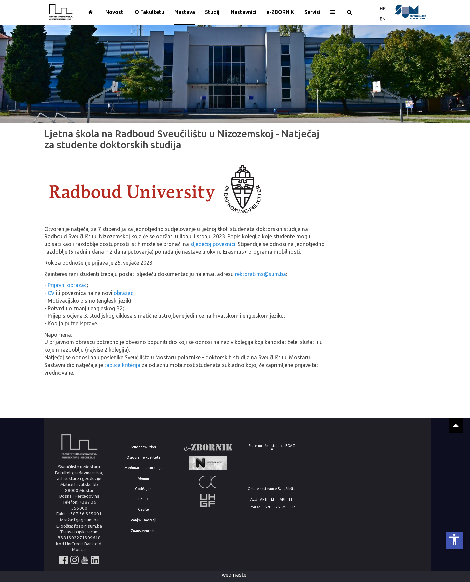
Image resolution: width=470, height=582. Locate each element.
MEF (286, 507)
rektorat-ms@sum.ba (260, 274)
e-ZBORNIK (280, 12)
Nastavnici (243, 12)
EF (273, 499)
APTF (264, 499)
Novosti (115, 12)
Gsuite (143, 509)
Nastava (184, 12)
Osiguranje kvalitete (143, 457)
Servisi (312, 12)
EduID (143, 499)
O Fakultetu (149, 12)
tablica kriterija (122, 365)
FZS (277, 507)
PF (294, 507)
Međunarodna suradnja (143, 468)
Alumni (143, 478)
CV (51, 293)
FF (291, 499)
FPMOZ (254, 507)
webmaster (235, 574)
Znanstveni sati (143, 531)
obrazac (123, 293)
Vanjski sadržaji (143, 520)
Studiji (213, 12)
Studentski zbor (143, 447)
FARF (282, 499)
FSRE (267, 507)
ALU (253, 499)
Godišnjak (143, 489)
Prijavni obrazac (67, 285)
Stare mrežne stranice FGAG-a (272, 447)
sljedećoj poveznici (212, 244)
